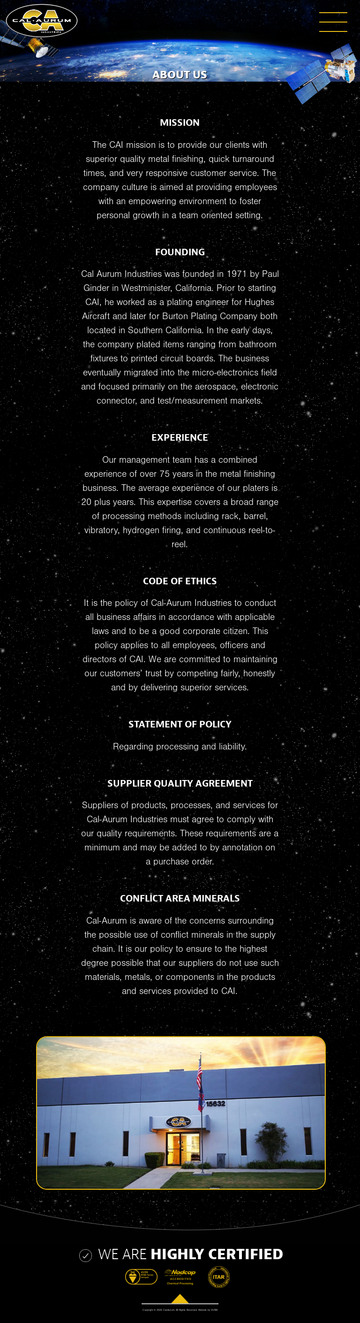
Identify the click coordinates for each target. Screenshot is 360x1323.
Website (202, 1310)
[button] (270, 11)
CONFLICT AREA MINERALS (180, 898)
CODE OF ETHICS (180, 581)
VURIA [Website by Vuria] (214, 1310)
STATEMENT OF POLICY (180, 724)
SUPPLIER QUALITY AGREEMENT (180, 783)
